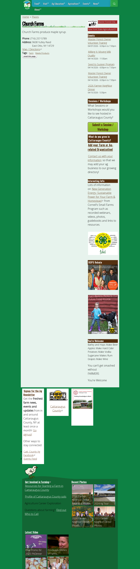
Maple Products (42, 53)
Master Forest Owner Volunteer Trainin (116, 21)
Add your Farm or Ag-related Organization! (100, 147)
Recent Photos (79, 482)
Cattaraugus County (57, 408)
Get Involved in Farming (38, 482)
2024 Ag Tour (101, 503)
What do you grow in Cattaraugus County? (99, 138)
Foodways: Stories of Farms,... (57, 551)
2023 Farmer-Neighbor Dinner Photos (103, 522)
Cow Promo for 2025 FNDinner (34, 551)
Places (35, 16)
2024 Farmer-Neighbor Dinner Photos (80, 522)
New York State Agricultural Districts (105, 29)
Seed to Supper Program (101, 64)
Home (25, 16)
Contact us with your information (100, 158)
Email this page (30, 56)
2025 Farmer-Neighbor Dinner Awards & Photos (81, 500)
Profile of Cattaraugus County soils (45, 496)
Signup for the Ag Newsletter (32, 392)
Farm (31, 53)
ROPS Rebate (95, 262)
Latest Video (31, 532)
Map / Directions (32, 49)
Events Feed (30, 458)
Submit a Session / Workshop (102, 127)
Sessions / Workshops (99, 101)
